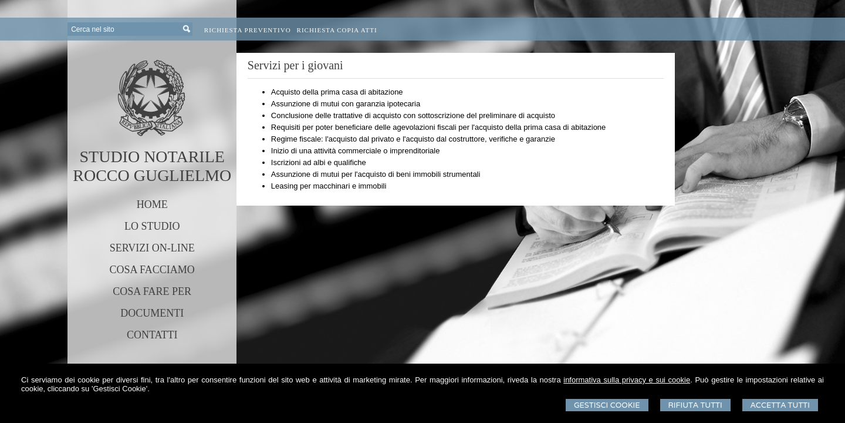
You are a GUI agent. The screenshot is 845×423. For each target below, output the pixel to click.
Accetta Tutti (780, 405)
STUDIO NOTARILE (151, 156)
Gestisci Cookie (607, 405)
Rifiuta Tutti (695, 405)
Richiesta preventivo (247, 29)
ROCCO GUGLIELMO (152, 175)
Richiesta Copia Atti (337, 29)
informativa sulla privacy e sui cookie (626, 379)
